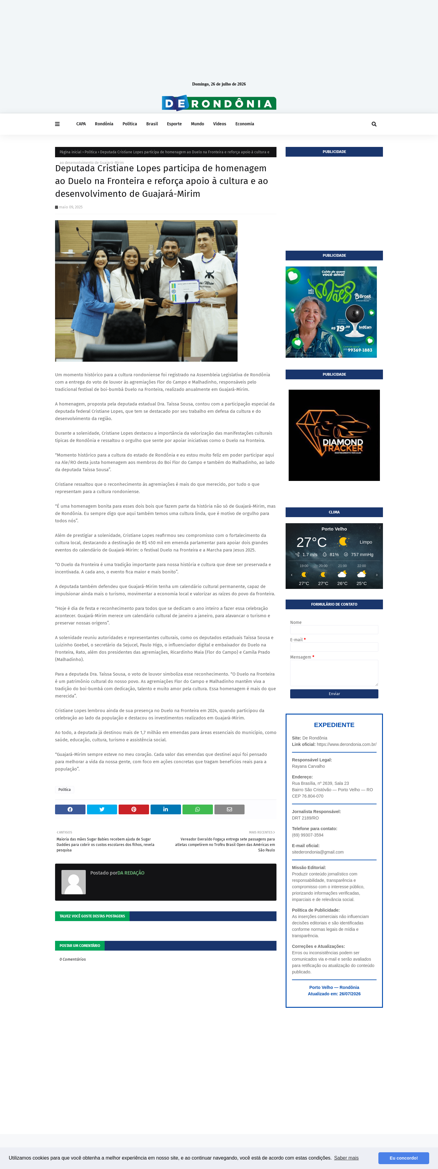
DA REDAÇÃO (130, 873)
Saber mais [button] (346, 1157)
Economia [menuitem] (244, 124)
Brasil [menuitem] (152, 124)
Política (91, 152)
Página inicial (71, 152)
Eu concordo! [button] (404, 1158)
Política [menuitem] (130, 124)
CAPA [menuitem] (81, 124)
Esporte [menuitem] (174, 124)
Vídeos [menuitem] (219, 124)
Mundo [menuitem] (197, 124)
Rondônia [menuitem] (104, 124)
